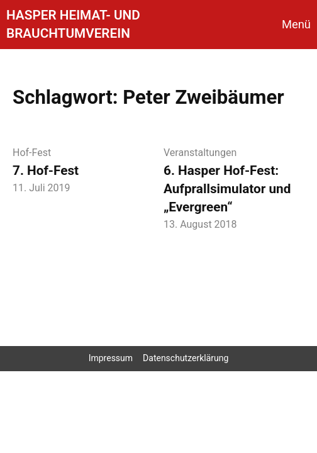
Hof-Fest (32, 153)
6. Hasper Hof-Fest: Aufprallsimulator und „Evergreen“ (227, 189)
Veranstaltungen (200, 153)
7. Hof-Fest (46, 170)
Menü (296, 24)
